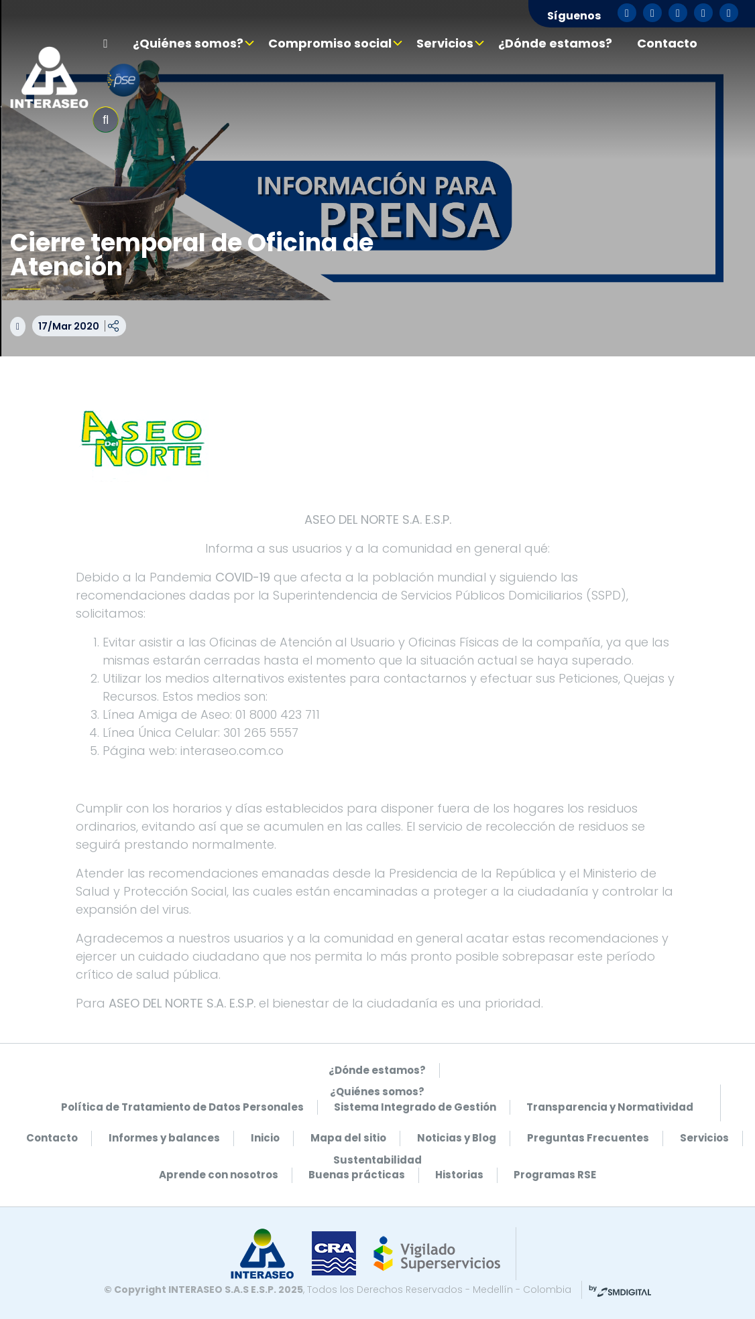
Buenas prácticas (356, 1175)
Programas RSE (555, 1175)
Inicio (265, 1138)
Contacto (667, 43)
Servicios (444, 43)
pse (123, 80)
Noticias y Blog (456, 1138)
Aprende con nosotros (218, 1175)
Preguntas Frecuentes (588, 1138)
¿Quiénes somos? (188, 43)
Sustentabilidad (377, 1160)
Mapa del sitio (348, 1138)
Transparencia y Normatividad (609, 1107)
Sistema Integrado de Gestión (415, 1107)
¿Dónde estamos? (555, 43)
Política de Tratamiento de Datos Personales (182, 1107)
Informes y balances (164, 1138)
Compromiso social (330, 43)
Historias (459, 1175)
